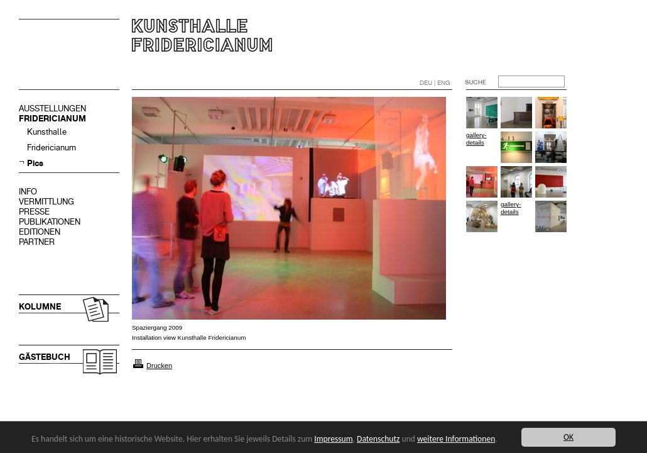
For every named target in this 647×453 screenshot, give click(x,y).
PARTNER (37, 242)
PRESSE (34, 211)
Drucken (159, 365)
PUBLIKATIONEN (49, 221)
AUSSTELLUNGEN (52, 108)
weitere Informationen (456, 438)
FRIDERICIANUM (52, 118)
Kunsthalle (47, 132)
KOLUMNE (40, 306)
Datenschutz (378, 438)
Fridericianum (51, 147)
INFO (28, 191)
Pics (35, 163)
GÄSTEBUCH (44, 357)
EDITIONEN (39, 232)
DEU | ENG (435, 82)
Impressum (333, 438)
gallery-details (476, 138)
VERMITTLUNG (46, 201)
